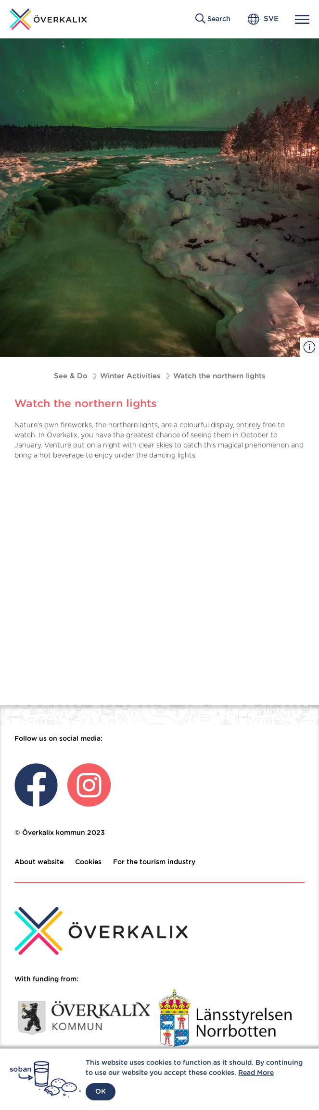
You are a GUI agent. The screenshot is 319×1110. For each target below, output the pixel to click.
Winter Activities (130, 376)
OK (100, 1091)
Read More (256, 1073)
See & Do (71, 376)
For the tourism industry (154, 862)
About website (39, 862)
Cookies (88, 862)
